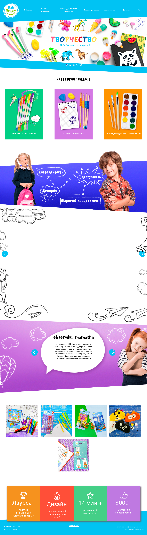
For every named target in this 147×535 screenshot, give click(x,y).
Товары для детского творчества (68, 10)
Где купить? (74, 525)
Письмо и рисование (45, 10)
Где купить (127, 10)
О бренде (28, 10)
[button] (66, 65)
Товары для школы (91, 10)
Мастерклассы (109, 10)
